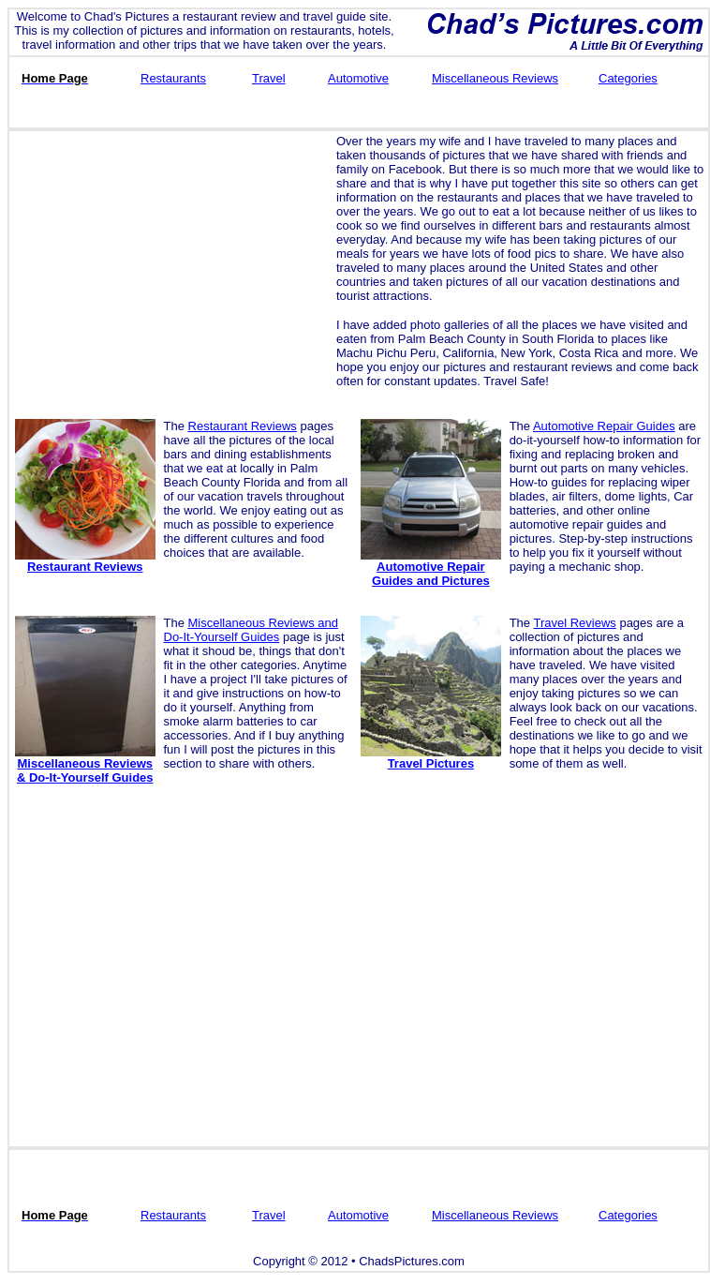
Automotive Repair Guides (604, 426)
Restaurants (173, 78)
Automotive (358, 78)
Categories (628, 78)
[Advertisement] (169, 265)
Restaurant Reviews (242, 426)
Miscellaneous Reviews (495, 78)
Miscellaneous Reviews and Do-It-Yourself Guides (251, 630)
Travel (269, 78)
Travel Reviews (574, 623)
